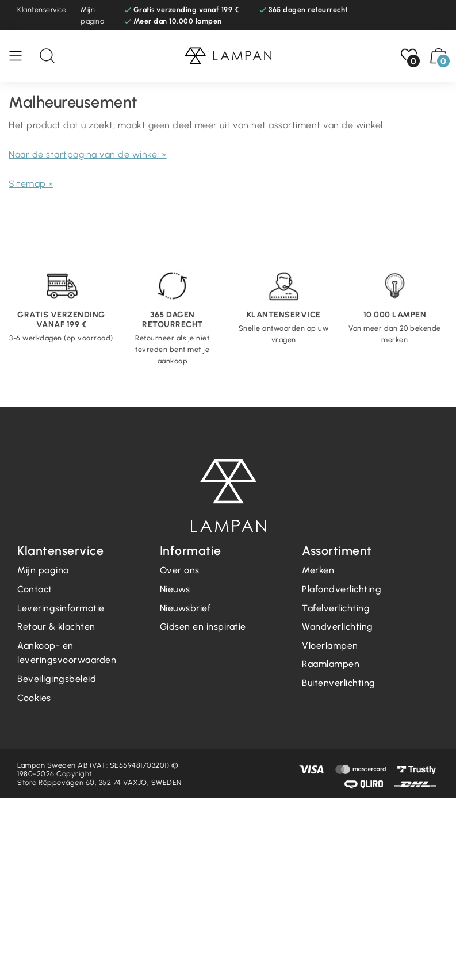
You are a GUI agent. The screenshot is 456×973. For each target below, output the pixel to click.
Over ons (180, 570)
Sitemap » (31, 183)
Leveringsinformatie (61, 608)
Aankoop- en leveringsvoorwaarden (66, 653)
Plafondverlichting (341, 589)
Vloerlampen (330, 645)
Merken (318, 570)
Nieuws (175, 589)
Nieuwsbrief (185, 608)
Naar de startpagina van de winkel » (88, 154)
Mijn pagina (92, 15)
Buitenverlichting (338, 682)
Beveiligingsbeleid (56, 678)
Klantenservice (41, 9)
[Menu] (21, 55)
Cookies (34, 697)
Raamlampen (330, 663)
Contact (34, 589)
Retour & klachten (56, 626)
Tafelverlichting (336, 608)
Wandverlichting (337, 626)
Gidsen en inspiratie (203, 626)
